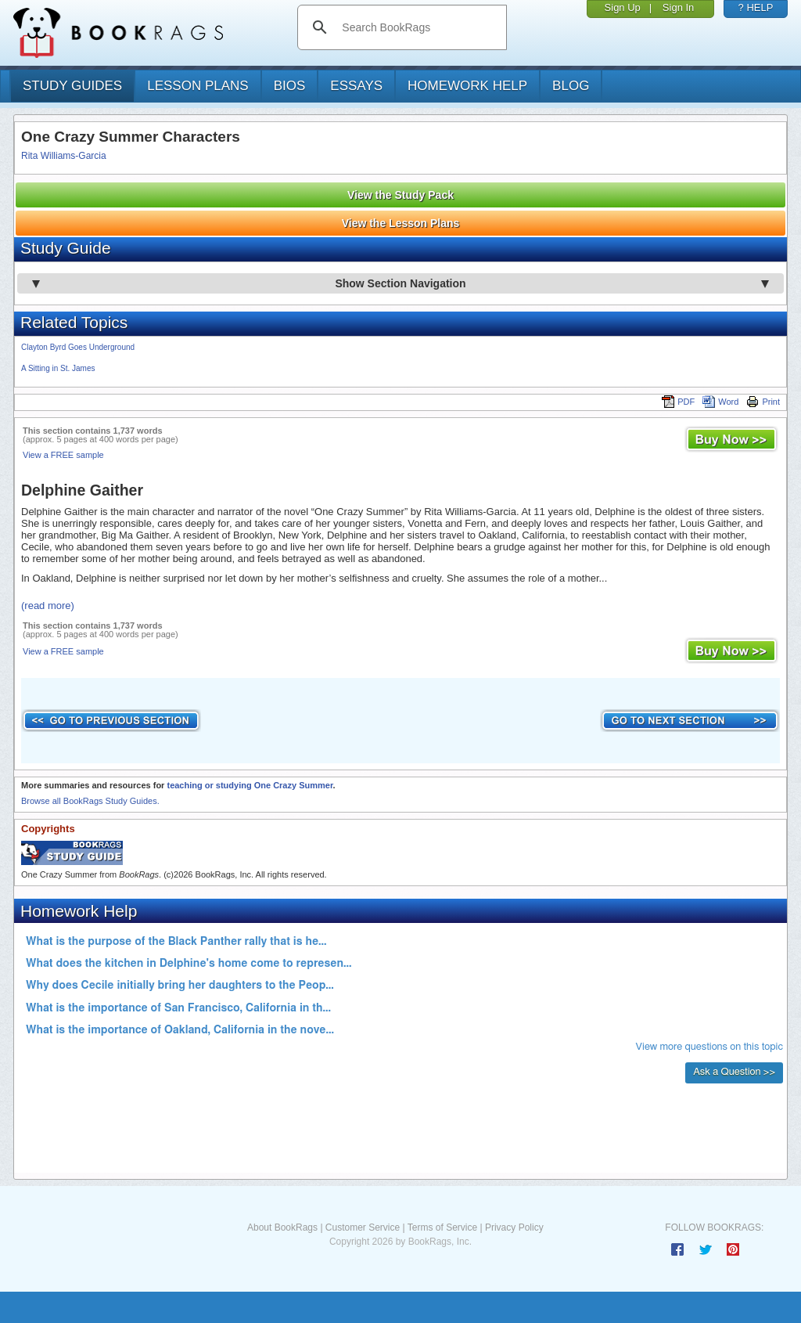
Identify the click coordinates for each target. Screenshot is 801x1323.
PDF (678, 401)
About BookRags (282, 1227)
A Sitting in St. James (58, 368)
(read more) (47, 605)
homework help (467, 85)
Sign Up (623, 7)
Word (720, 401)
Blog (570, 85)
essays (356, 85)
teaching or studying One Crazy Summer (249, 785)
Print (763, 401)
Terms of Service (442, 1227)
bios (290, 85)
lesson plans (197, 85)
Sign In (678, 7)
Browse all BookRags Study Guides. (90, 801)
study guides (72, 85)
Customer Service (362, 1227)
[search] (418, 27)
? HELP (756, 7)
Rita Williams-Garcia (63, 155)
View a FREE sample (63, 455)
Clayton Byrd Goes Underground (78, 347)
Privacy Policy (514, 1227)
